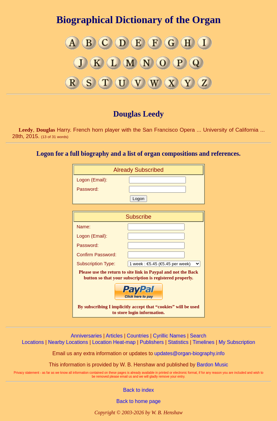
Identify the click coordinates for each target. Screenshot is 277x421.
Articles (114, 335)
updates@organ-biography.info (189, 353)
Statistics (178, 342)
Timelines (203, 342)
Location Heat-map (113, 342)
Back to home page (139, 401)
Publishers (152, 342)
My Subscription (237, 342)
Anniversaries (86, 335)
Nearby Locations (68, 342)
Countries (138, 335)
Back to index (138, 390)
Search (198, 335)
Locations (33, 342)
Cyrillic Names (169, 335)
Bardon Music (212, 364)
